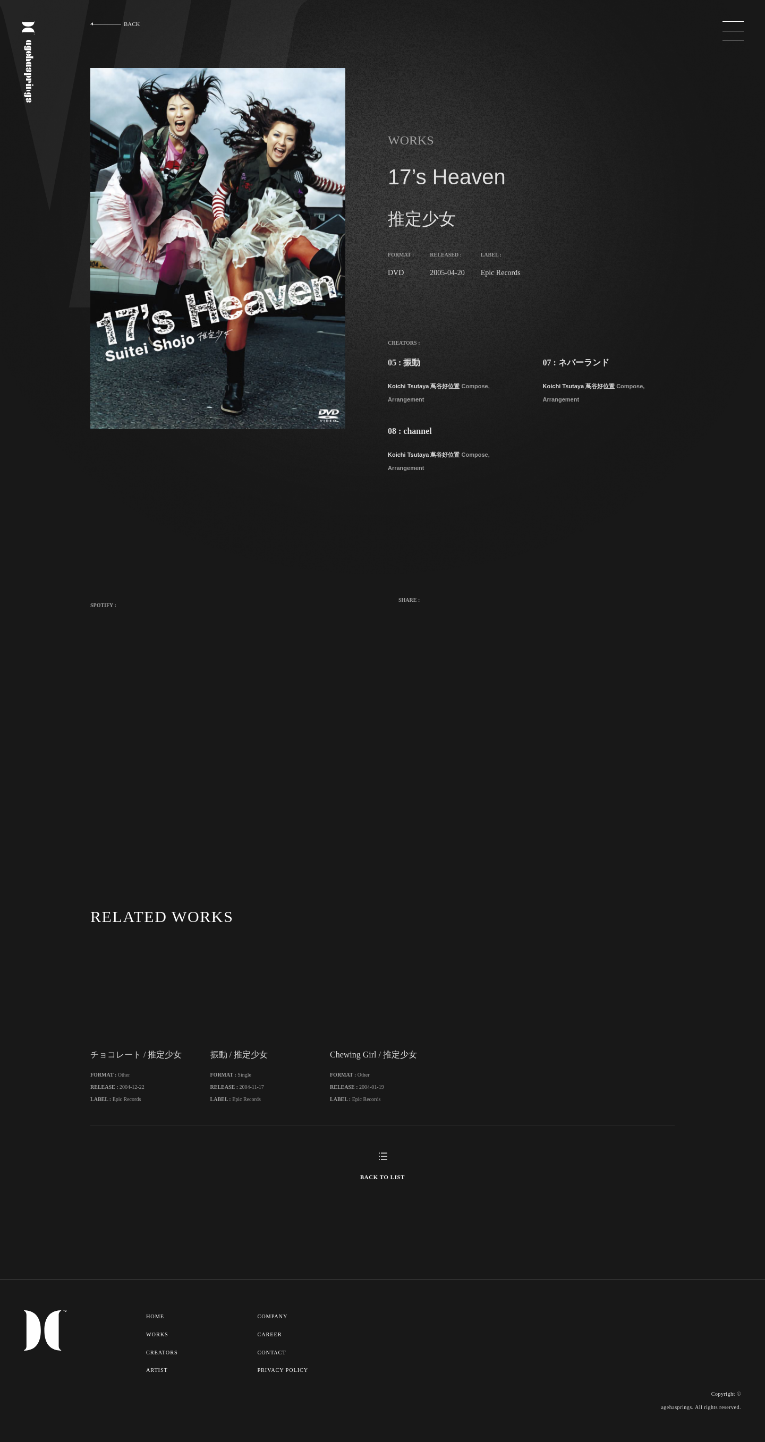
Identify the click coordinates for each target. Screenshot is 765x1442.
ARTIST (157, 1382)
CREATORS (162, 1365)
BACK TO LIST (382, 1190)
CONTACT (272, 1365)
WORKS (157, 1347)
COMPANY (273, 1330)
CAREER (270, 1347)
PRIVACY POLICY (284, 1382)
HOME (155, 1330)
